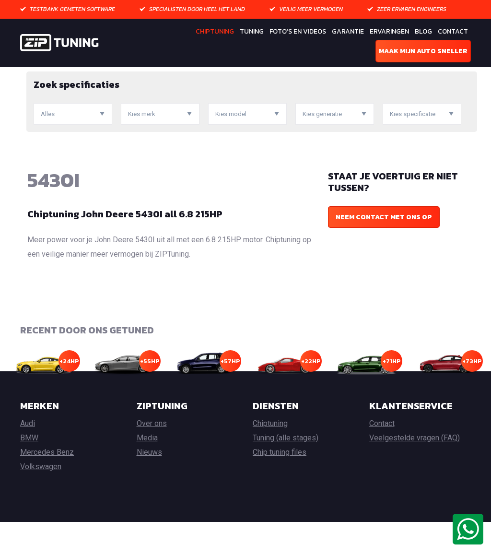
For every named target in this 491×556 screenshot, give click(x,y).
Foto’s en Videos (297, 31)
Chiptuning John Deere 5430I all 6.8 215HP (124, 247)
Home (29, 74)
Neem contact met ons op (384, 251)
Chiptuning (215, 31)
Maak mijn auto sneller (423, 51)
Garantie (348, 31)
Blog (423, 31)
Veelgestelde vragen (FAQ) (414, 471)
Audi (27, 457)
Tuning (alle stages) (285, 471)
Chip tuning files (279, 486)
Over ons (152, 457)
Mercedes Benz (47, 486)
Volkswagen (40, 500)
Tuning (252, 31)
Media (147, 471)
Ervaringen (389, 31)
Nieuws (149, 486)
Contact (453, 31)
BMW (29, 471)
